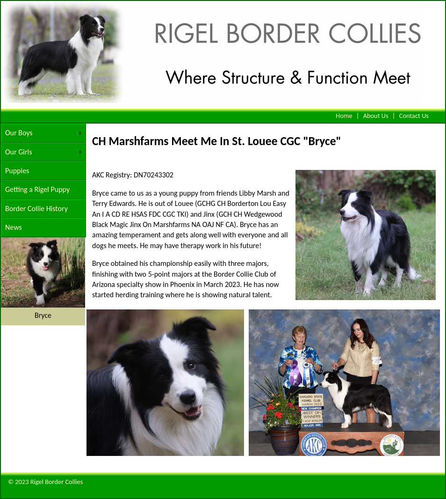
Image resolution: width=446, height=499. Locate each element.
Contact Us (414, 115)
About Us (375, 115)
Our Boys (19, 132)
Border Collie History (36, 208)
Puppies (17, 170)
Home (344, 115)
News (13, 227)
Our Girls (18, 151)
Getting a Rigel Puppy (37, 189)
